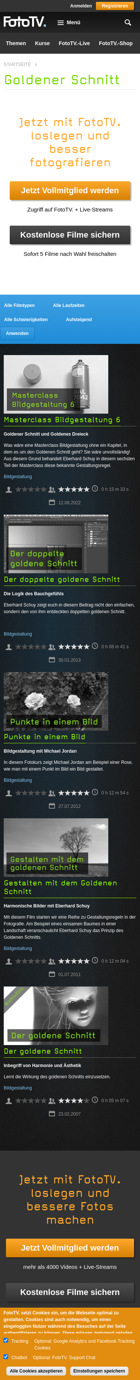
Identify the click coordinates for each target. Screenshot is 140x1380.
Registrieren (115, 6)
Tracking (19, 1341)
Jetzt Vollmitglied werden (70, 190)
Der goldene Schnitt (43, 1051)
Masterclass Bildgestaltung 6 (62, 419)
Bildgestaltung (18, 476)
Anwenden (17, 333)
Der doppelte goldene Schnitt (62, 579)
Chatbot (19, 1357)
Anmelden (81, 6)
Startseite (17, 64)
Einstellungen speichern (99, 1371)
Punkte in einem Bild (44, 736)
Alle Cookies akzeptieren (36, 1371)
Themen (16, 43)
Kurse (42, 43)
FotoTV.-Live (74, 43)
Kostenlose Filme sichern (70, 234)
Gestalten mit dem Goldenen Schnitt (60, 887)
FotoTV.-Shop (116, 43)
